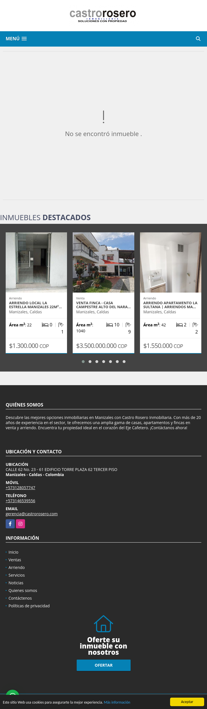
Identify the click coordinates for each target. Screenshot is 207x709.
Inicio (13, 552)
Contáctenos (20, 598)
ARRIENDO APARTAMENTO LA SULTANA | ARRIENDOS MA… (170, 305)
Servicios (17, 575)
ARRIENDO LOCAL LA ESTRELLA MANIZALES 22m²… (35, 305)
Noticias (16, 582)
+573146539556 (20, 500)
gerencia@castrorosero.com (32, 513)
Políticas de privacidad (29, 605)
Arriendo (17, 567)
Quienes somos (23, 590)
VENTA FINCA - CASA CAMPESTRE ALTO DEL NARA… (103, 305)
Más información (117, 702)
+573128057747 (20, 487)
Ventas (15, 559)
